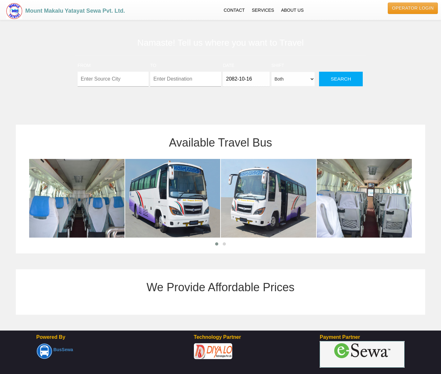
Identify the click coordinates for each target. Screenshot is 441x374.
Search (341, 79)
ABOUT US (292, 10)
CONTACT (234, 10)
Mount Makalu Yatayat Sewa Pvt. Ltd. (65, 9)
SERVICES (263, 10)
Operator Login (413, 7)
